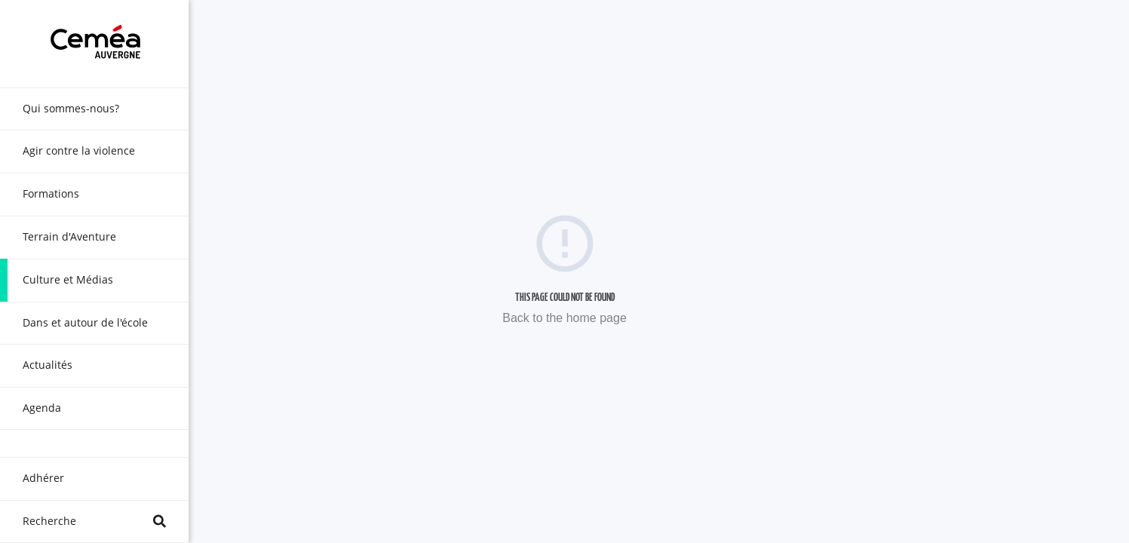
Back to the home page (564, 317)
